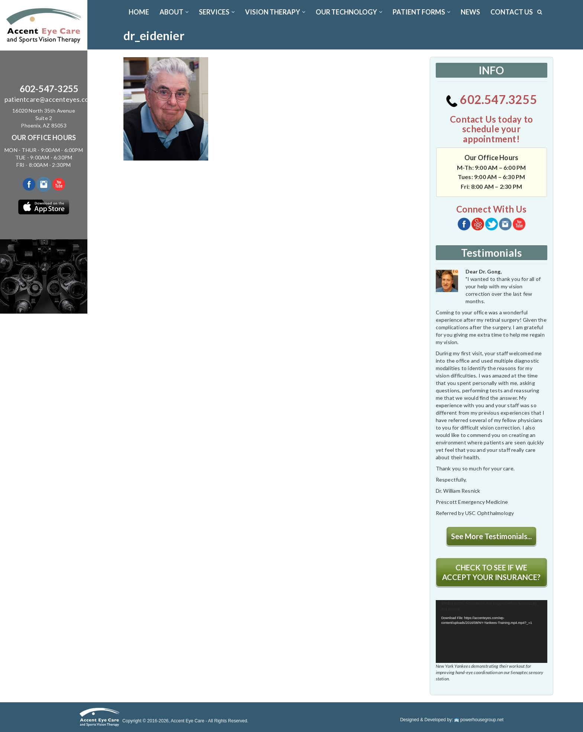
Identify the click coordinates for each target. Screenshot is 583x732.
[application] (491, 631)
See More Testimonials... (491, 536)
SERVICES (217, 11)
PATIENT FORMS (421, 11)
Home (139, 12)
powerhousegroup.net (478, 719)
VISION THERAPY (275, 11)
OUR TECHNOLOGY (349, 11)
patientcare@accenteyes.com (49, 99)
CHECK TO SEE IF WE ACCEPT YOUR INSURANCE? (491, 572)
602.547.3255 (491, 99)
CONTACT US (511, 12)
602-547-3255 (49, 88)
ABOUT (174, 11)
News (470, 12)
